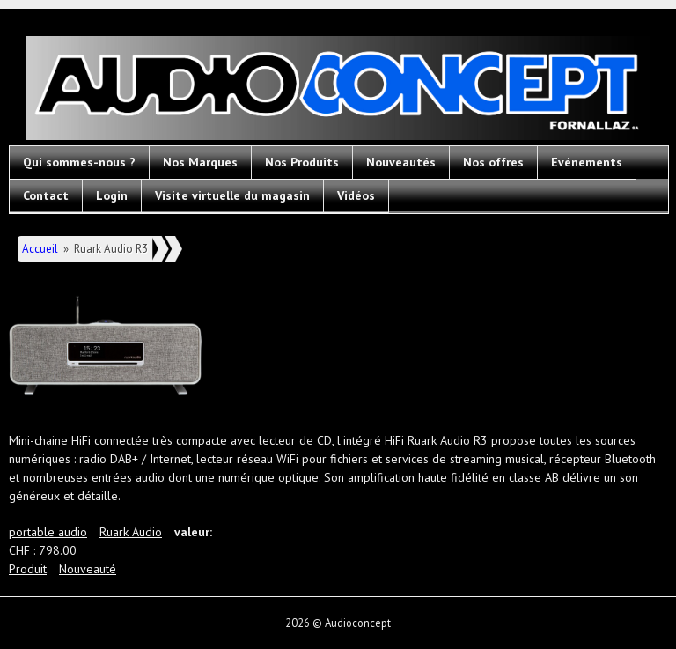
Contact (46, 195)
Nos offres (493, 162)
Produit (28, 569)
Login (112, 195)
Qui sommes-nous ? (79, 162)
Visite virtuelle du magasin (232, 195)
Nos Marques (200, 162)
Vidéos (356, 195)
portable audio (48, 532)
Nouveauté (87, 569)
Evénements (586, 162)
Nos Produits (302, 162)
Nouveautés (401, 162)
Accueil (40, 248)
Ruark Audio (130, 532)
